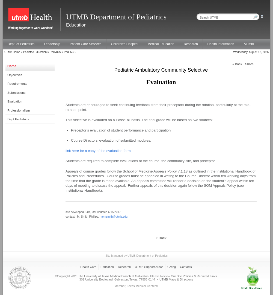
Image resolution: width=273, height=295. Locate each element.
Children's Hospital (124, 44)
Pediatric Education (35, 52)
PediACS (55, 52)
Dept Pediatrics (18, 119)
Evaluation (14, 101)
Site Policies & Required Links (197, 276)
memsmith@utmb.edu (113, 216)
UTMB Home (12, 52)
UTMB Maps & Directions (176, 279)
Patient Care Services (85, 44)
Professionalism (18, 110)
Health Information (220, 44)
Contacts (186, 266)
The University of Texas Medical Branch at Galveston (113, 276)
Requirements (17, 83)
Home (11, 66)
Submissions (16, 92)
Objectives (14, 75)
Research (191, 44)
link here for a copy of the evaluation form (98, 151)
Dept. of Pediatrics (21, 44)
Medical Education (160, 44)
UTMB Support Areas (149, 266)
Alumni (249, 44)
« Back (237, 64)
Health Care (88, 266)
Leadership (52, 44)
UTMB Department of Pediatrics (147, 255)
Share (249, 64)
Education (107, 266)
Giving (171, 266)
